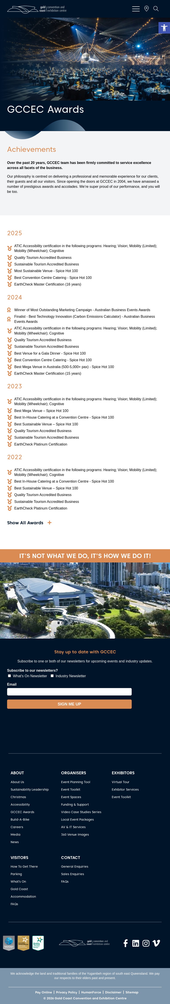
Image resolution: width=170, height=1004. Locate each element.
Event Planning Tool (75, 782)
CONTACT (70, 857)
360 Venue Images (75, 834)
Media (15, 834)
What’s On (18, 881)
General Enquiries (74, 866)
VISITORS (19, 857)
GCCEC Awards (22, 812)
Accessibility (20, 804)
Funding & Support (75, 804)
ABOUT (17, 773)
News (15, 842)
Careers (17, 827)
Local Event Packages (77, 819)
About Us (17, 782)
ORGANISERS (73, 773)
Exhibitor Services (125, 789)
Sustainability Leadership (30, 789)
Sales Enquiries (72, 874)
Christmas (18, 797)
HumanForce (91, 992)
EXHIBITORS (123, 773)
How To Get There (24, 866)
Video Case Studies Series (81, 812)
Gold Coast (19, 889)
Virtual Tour (120, 782)
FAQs (14, 904)
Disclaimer (113, 992)
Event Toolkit (70, 789)
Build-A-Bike (20, 819)
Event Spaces (71, 797)
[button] (164, 28)
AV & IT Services (73, 827)
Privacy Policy (66, 992)
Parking (16, 874)
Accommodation (23, 896)
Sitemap (132, 992)
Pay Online (43, 992)
